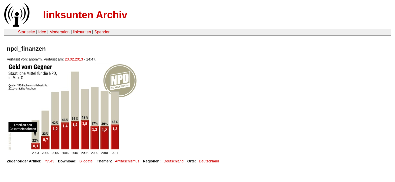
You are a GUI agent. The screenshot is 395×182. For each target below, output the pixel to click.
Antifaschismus (127, 161)
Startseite (26, 32)
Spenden (102, 32)
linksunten (82, 32)
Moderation (59, 32)
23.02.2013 (74, 59)
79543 (49, 161)
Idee (42, 32)
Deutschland (173, 161)
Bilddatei (86, 161)
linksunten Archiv (85, 14)
